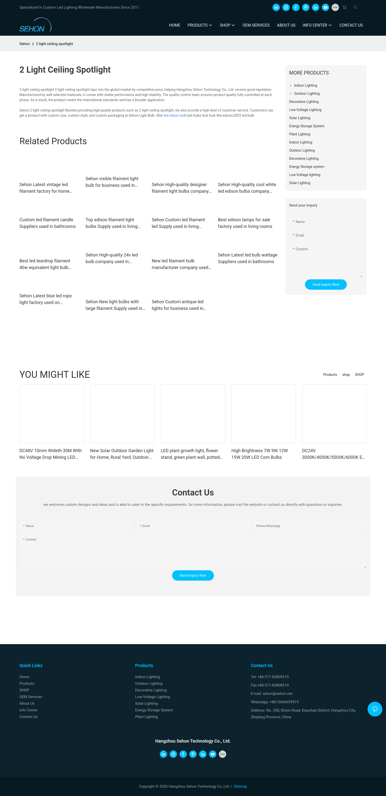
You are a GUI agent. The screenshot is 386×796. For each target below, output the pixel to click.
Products (330, 375)
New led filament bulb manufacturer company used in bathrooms (180, 264)
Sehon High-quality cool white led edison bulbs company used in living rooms (247, 188)
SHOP (359, 375)
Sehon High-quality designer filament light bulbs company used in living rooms (180, 188)
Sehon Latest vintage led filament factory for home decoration (44, 188)
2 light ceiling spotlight (54, 44)
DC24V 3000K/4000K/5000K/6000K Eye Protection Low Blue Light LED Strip (334, 454)
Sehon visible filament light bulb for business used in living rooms (112, 182)
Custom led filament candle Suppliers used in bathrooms (47, 223)
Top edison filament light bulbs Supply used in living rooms (112, 223)
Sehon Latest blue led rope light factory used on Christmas (45, 299)
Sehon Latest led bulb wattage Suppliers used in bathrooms (247, 258)
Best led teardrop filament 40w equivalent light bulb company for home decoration (49, 264)
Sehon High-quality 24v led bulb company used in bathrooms (112, 258)
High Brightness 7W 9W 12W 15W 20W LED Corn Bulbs (259, 454)
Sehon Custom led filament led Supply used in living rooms (178, 223)
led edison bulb (175, 115)
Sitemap (240, 786)
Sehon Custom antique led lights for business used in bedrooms (178, 305)
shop (346, 375)
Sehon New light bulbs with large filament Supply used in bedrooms (114, 305)
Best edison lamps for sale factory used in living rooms (245, 223)
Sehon (24, 44)
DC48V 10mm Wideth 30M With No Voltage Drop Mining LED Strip (50, 454)
